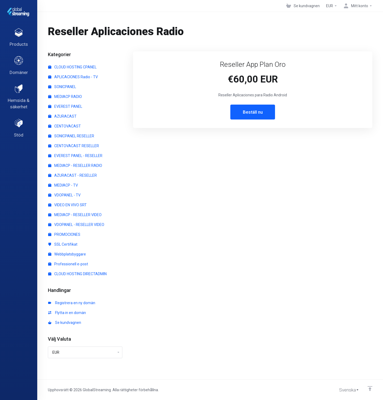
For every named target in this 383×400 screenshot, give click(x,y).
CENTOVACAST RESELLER (73, 146)
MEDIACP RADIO (65, 96)
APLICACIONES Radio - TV (73, 77)
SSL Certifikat (62, 244)
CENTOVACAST (64, 126)
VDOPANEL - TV (64, 195)
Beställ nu (253, 112)
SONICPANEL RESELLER (71, 136)
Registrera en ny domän (71, 303)
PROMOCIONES (64, 234)
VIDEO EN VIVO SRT (67, 205)
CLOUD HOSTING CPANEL (72, 67)
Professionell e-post (68, 264)
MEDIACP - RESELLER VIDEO (75, 215)
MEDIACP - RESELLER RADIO (75, 165)
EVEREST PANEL (65, 106)
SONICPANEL (62, 87)
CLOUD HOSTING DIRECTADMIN (77, 274)
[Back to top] (370, 388)
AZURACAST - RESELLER (72, 175)
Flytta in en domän (67, 313)
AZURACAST (62, 116)
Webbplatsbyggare (67, 254)
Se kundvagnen (64, 322)
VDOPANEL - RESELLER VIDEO (76, 224)
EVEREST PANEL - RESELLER (75, 156)
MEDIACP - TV (63, 185)
